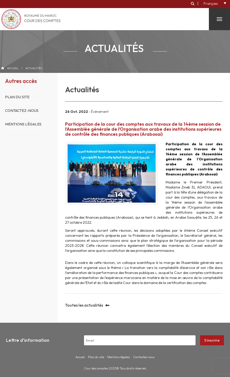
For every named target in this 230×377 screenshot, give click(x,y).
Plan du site (17, 97)
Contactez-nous (21, 110)
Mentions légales (23, 124)
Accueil (12, 68)
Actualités (33, 68)
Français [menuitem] (211, 3)
